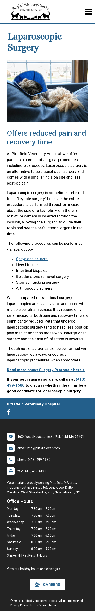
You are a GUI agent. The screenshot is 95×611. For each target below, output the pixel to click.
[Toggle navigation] (88, 12)
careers (47, 584)
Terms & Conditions (43, 605)
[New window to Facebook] (10, 413)
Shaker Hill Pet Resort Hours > (28, 555)
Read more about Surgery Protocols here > (46, 369)
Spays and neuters (32, 258)
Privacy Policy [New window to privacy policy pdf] (19, 605)
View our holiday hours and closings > (33, 569)
